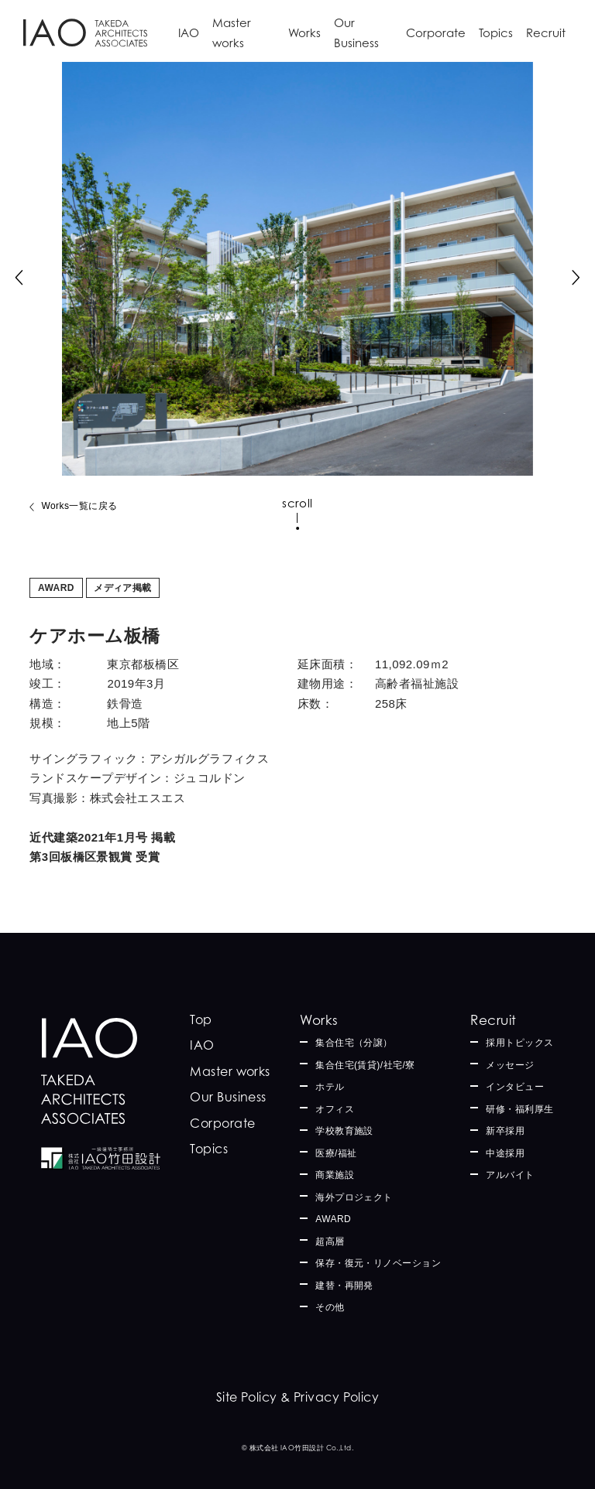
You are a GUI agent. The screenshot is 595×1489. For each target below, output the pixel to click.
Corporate (436, 33)
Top (201, 1019)
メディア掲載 (123, 587)
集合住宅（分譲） (354, 1042)
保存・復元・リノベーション (378, 1263)
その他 (329, 1307)
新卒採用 (505, 1130)
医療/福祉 (336, 1153)
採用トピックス (519, 1042)
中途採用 (505, 1153)
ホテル (329, 1086)
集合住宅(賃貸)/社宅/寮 (365, 1065)
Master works (231, 32)
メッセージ (510, 1065)
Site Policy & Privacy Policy (298, 1397)
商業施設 (334, 1175)
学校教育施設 (344, 1130)
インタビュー (515, 1086)
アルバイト (510, 1175)
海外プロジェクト (354, 1197)
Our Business (356, 32)
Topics (496, 33)
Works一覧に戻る (79, 505)
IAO (188, 33)
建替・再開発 (344, 1285)
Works (304, 33)
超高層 (329, 1241)
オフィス (334, 1109)
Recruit (546, 33)
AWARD (56, 587)
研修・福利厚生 (519, 1109)
